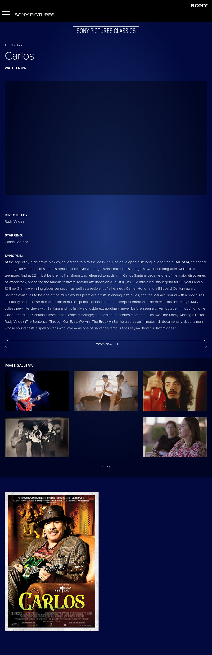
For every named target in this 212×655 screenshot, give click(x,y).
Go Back (14, 45)
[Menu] (6, 14)
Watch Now (107, 344)
